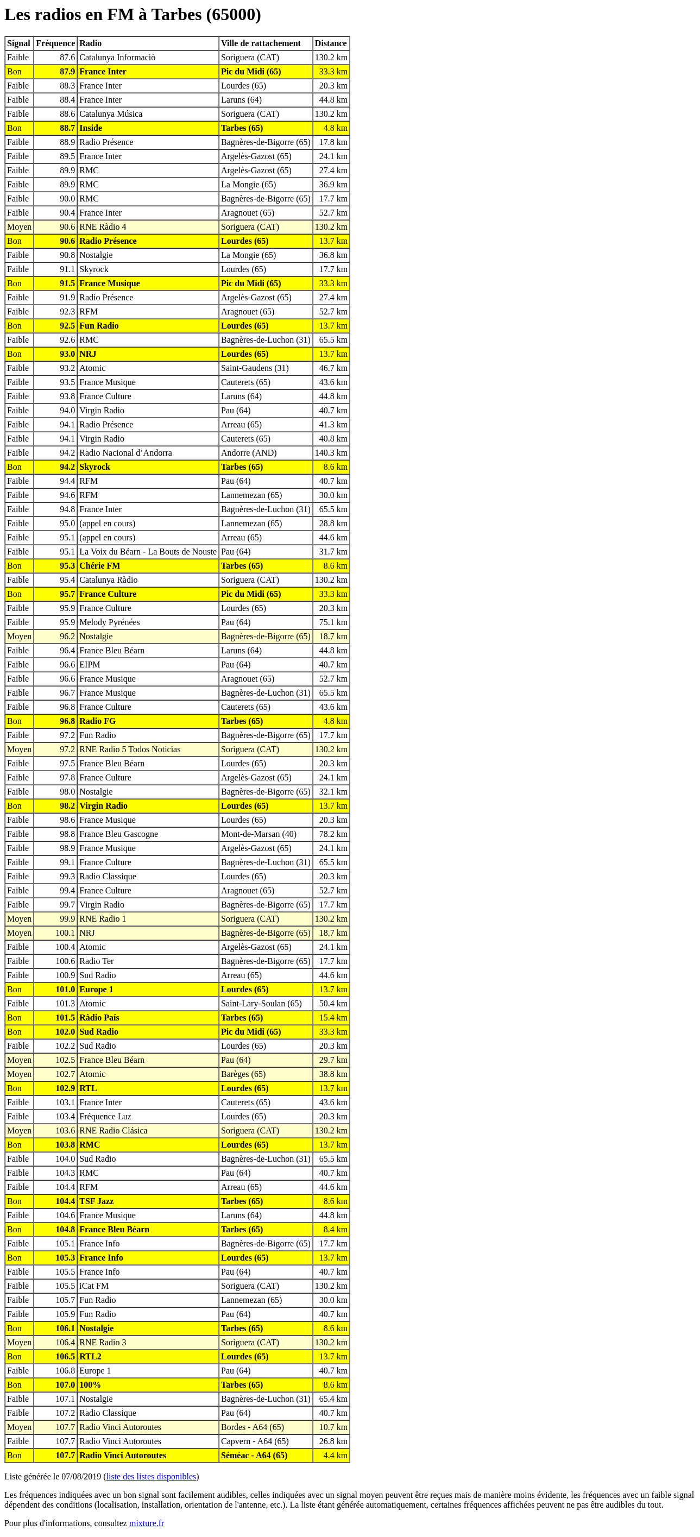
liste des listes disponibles (151, 1476)
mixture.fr (146, 1523)
